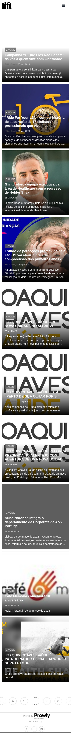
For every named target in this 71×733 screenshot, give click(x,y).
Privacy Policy (35, 721)
